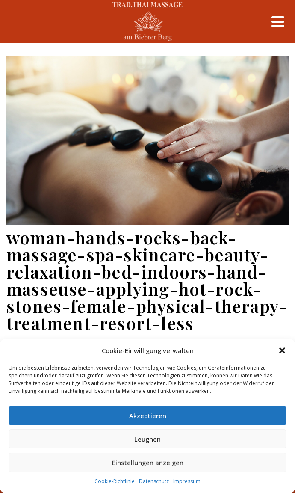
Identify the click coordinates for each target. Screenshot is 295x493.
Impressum (187, 481)
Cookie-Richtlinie (114, 481)
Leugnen (147, 439)
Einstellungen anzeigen (147, 462)
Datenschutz (154, 481)
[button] (282, 350)
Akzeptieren (147, 415)
